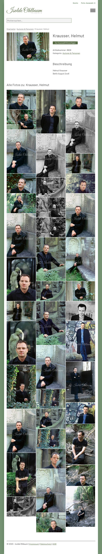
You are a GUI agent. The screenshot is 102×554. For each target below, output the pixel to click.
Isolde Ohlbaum (24, 11)
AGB (54, 544)
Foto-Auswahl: (88, 3)
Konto (75, 3)
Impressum (34, 544)
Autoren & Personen (25, 29)
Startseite (11, 29)
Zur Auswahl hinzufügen (65, 43)
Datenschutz (45, 544)
